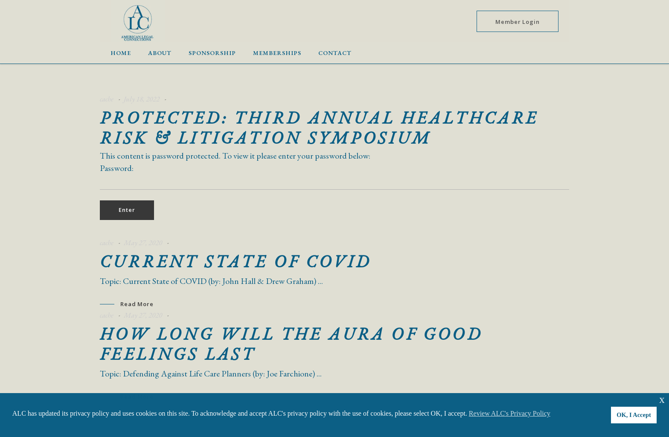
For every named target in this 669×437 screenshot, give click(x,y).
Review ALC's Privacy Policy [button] (509, 413)
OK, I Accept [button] (634, 414)
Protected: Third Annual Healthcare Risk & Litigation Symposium (319, 128)
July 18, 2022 (142, 99)
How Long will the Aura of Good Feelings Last (291, 344)
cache (106, 99)
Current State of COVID (236, 261)
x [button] (662, 399)
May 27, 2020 (143, 242)
